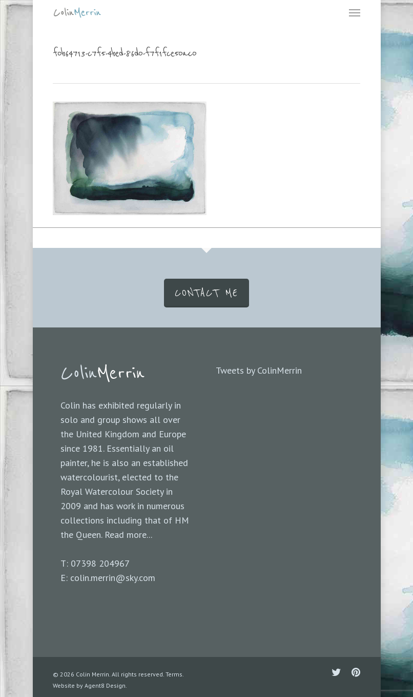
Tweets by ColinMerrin (259, 370)
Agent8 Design (105, 685)
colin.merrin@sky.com (112, 578)
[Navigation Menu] (354, 12)
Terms (174, 674)
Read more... (128, 534)
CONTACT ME (206, 293)
